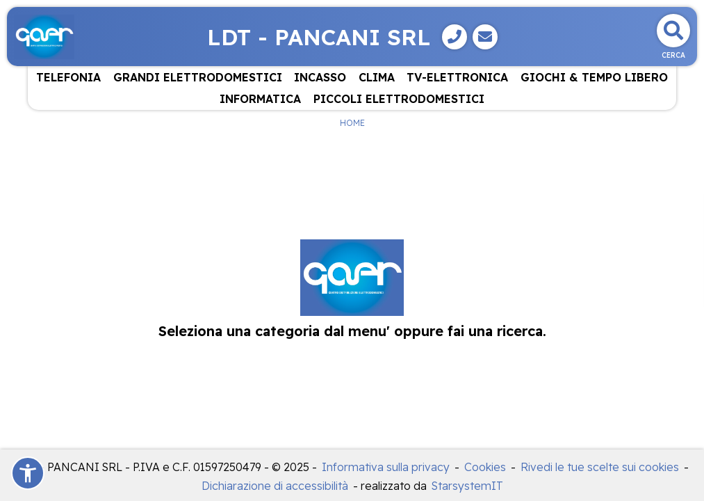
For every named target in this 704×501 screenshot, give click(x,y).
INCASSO (320, 77)
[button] (27, 473)
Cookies (485, 467)
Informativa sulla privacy (386, 467)
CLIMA (377, 77)
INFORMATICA (260, 99)
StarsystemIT (467, 486)
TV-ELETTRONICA (457, 77)
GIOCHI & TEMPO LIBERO (594, 77)
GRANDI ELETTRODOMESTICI (197, 77)
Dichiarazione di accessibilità (275, 486)
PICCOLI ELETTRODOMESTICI (398, 99)
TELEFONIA (68, 77)
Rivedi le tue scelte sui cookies (600, 467)
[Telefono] (454, 36)
